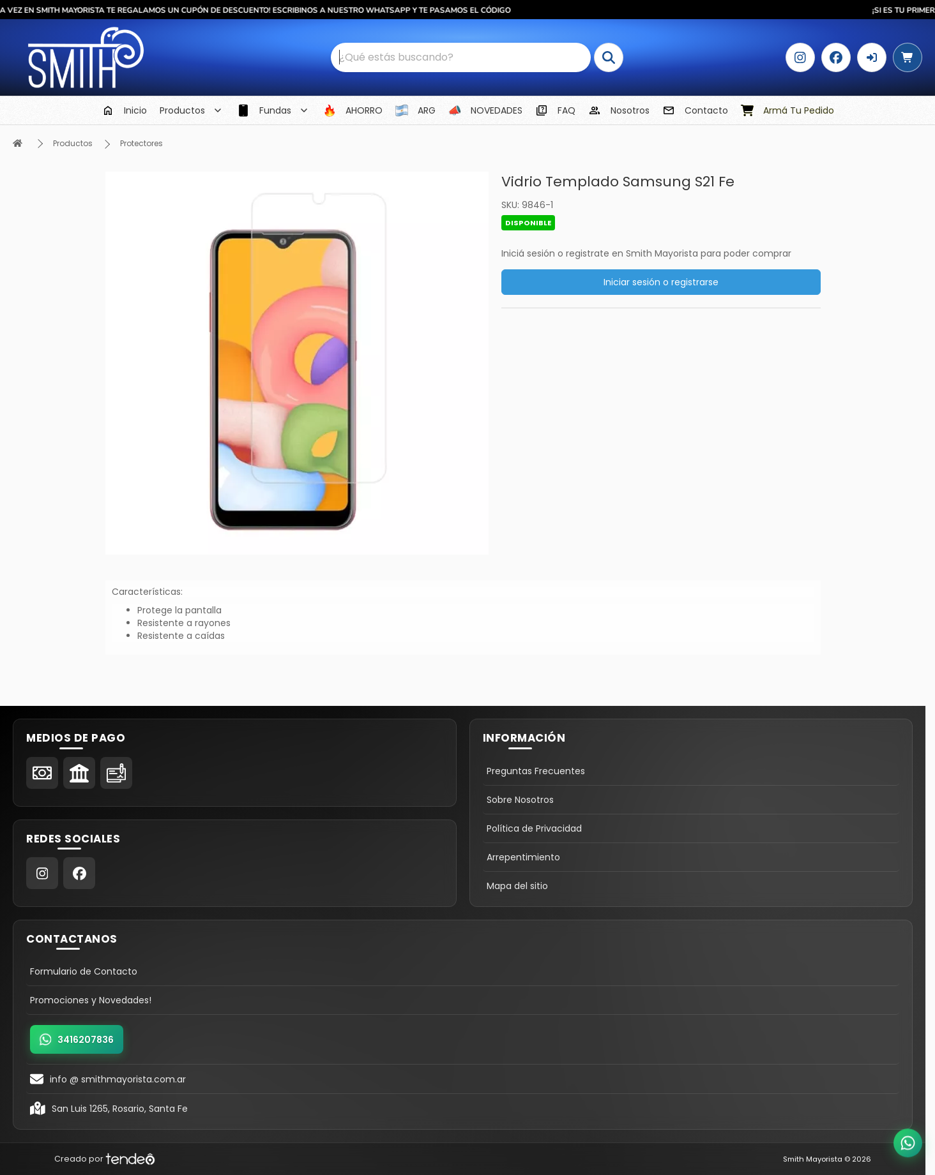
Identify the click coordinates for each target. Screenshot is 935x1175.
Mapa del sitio (517, 885)
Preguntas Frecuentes (536, 771)
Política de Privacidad (534, 828)
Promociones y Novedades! (90, 1000)
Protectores (141, 143)
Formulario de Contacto (83, 971)
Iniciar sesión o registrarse (661, 282)
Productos (73, 143)
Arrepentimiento (523, 857)
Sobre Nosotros (520, 799)
